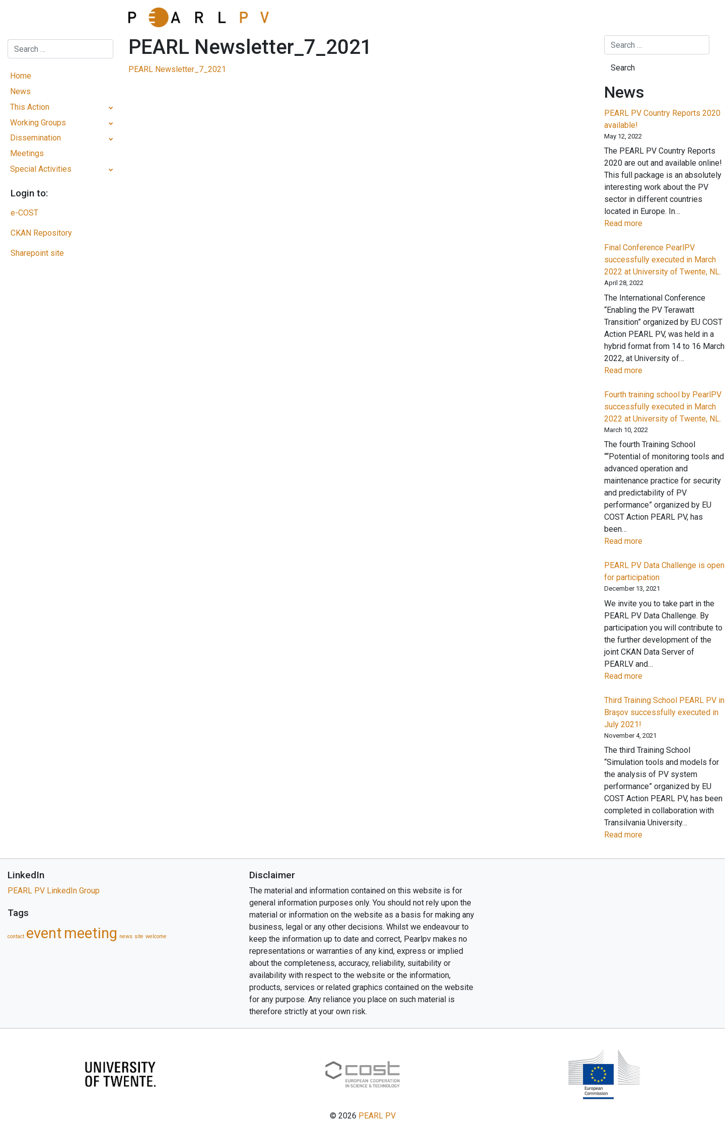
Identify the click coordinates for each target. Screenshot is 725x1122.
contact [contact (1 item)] (16, 936)
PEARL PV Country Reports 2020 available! (662, 119)
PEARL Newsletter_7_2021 (177, 69)
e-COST (24, 213)
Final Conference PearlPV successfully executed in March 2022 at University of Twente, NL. (662, 259)
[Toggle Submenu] (111, 107)
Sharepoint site (37, 253)
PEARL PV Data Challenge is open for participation (664, 571)
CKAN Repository (41, 233)
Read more (640, 224)
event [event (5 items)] (44, 933)
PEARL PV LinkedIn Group (54, 890)
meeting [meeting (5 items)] (90, 933)
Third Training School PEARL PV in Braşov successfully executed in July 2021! (664, 712)
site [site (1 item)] (138, 936)
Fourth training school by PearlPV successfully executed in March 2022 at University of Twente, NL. (662, 407)
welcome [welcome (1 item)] (156, 936)
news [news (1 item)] (125, 936)
